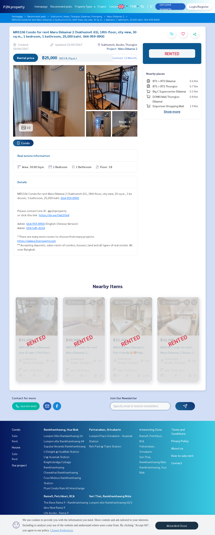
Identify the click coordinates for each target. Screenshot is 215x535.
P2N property (14, 6)
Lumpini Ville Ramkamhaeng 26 (63, 436)
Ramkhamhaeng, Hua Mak (61, 429)
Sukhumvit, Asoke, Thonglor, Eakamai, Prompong (76, 16)
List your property (165, 6)
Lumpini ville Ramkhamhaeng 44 (64, 441)
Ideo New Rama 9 (54, 507)
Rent (15, 441)
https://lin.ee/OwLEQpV (54, 215)
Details (22, 182)
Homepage (41, 6)
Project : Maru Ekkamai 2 (122, 48)
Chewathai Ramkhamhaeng (61, 472)
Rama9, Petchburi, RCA (59, 496)
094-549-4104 (35, 228)
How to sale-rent (182, 455)
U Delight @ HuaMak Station (61, 451)
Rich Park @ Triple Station (105, 446)
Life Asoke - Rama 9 (56, 513)
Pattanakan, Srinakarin (105, 429)
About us (177, 448)
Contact (114, 6)
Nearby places (155, 73)
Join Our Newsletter (123, 398)
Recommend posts (61, 6)
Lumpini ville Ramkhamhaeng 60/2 (110, 502)
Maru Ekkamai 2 (115, 16)
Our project (19, 465)
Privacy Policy (180, 441)
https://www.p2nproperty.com (36, 241)
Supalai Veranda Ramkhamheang (64, 446)
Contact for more (24, 398)
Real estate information (33, 155)
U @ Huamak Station (56, 457)
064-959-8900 (70, 198)
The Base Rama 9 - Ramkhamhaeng (66, 502)
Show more (172, 111)
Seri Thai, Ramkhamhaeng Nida (110, 496)
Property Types (84, 6)
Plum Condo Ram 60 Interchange (64, 488)
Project (101, 6)
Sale (15, 436)
